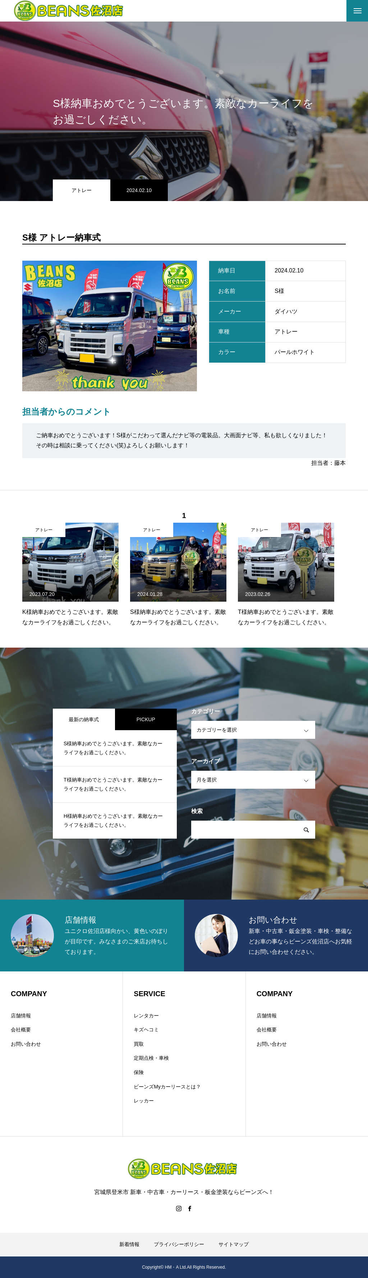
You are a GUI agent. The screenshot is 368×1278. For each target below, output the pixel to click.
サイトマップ (233, 1244)
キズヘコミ (146, 1029)
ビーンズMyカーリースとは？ (167, 1087)
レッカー (144, 1101)
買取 (139, 1044)
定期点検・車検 (151, 1058)
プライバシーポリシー (179, 1244)
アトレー (82, 190)
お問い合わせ (26, 1044)
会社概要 (21, 1029)
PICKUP (146, 719)
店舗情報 (21, 1015)
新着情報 (129, 1244)
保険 (139, 1072)
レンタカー (146, 1015)
